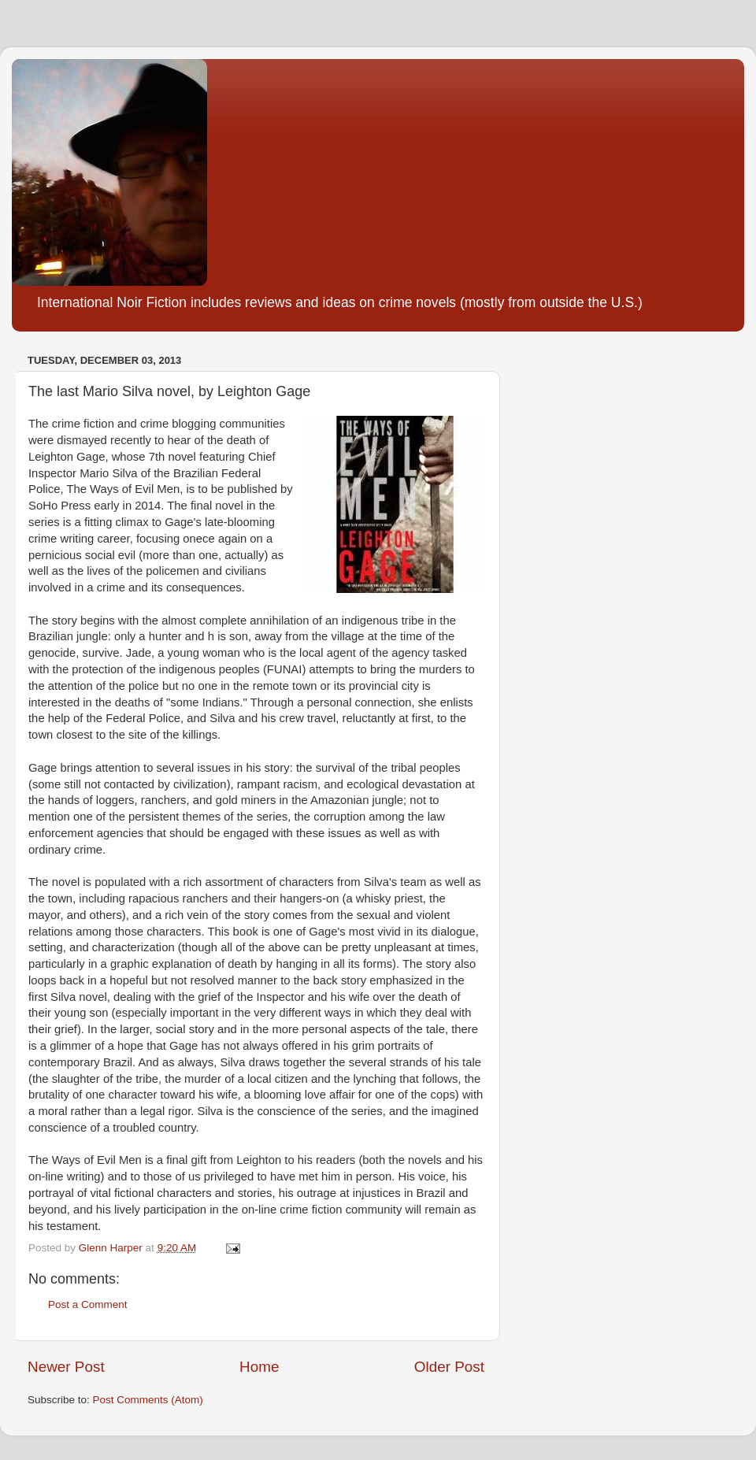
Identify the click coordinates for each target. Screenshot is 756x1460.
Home (259, 1366)
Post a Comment (88, 1304)
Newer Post (66, 1366)
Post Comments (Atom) (148, 1400)
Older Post (449, 1366)
